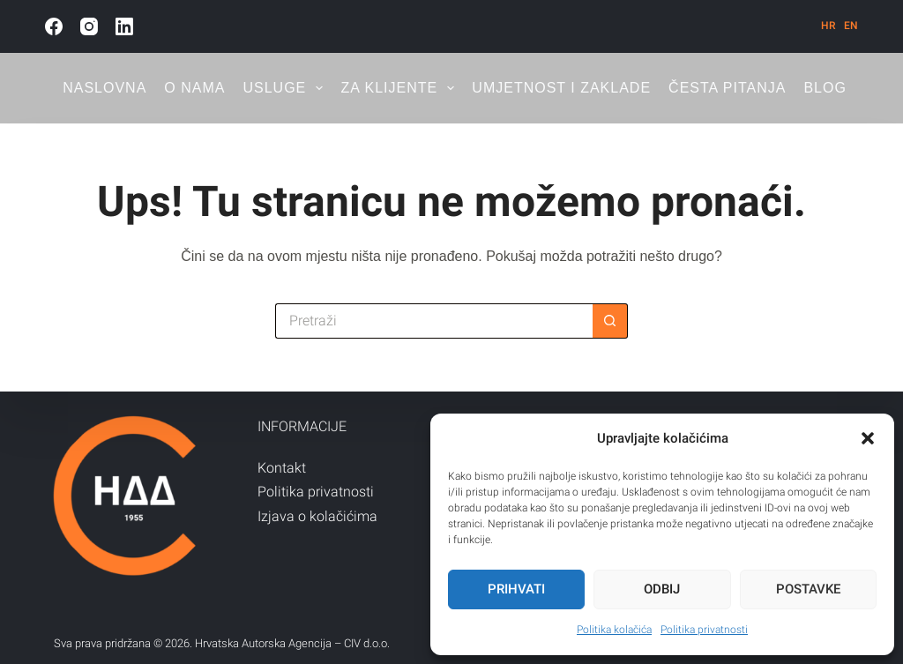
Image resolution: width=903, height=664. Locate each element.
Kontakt (281, 467)
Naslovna (104, 87)
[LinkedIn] (124, 26)
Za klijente (400, 88)
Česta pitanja (727, 87)
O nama (194, 87)
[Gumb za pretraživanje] (610, 321)
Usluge (286, 88)
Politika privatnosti (704, 629)
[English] (851, 25)
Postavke (808, 589)
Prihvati (516, 589)
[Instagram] (89, 26)
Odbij (662, 589)
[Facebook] (54, 26)
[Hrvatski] (828, 25)
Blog (824, 87)
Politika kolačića (614, 629)
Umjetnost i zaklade (561, 87)
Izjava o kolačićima (317, 516)
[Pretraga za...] (434, 321)
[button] (868, 438)
